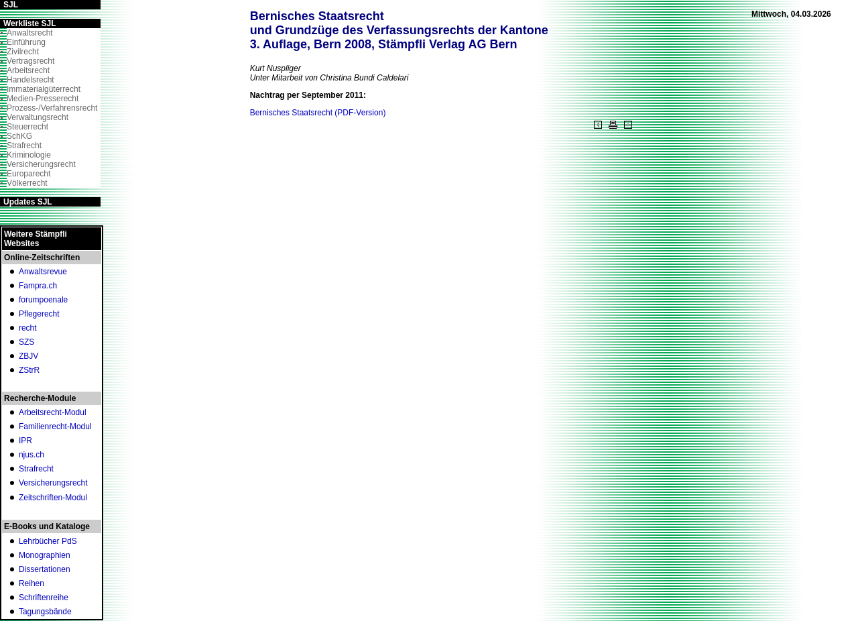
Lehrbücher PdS (48, 541)
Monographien (44, 555)
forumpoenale (43, 299)
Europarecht (28, 173)
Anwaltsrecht (30, 33)
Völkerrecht (27, 183)
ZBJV (28, 356)
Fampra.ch (38, 285)
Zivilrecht (23, 51)
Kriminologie (29, 155)
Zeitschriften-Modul (53, 497)
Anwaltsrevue (43, 271)
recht (28, 328)
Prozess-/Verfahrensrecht (52, 108)
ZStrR (29, 370)
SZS (26, 342)
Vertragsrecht (30, 61)
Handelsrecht (30, 79)
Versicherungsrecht (41, 164)
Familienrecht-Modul (55, 426)
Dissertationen (44, 569)
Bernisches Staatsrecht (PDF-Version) (318, 112)
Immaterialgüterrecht (43, 89)
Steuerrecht (27, 126)
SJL (10, 4)
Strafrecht (24, 145)
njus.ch (31, 454)
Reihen (31, 583)
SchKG (19, 136)
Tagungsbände (45, 611)
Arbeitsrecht (28, 70)
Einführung (26, 42)
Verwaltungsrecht (37, 117)
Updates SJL (27, 202)
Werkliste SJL (29, 23)
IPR (25, 440)
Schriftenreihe (43, 597)
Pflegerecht (39, 314)
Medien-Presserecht (42, 98)
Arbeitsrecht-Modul (52, 412)
